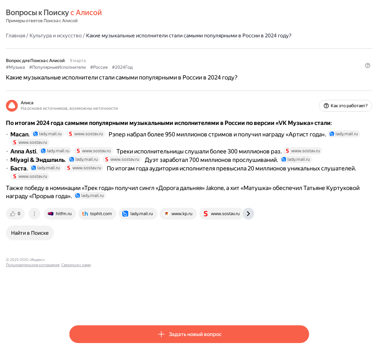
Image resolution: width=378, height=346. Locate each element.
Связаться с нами (182, 305)
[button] (304, 86)
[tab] (79, 259)
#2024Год (185, 74)
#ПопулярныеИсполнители (120, 74)
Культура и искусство (119, 35)
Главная (78, 35)
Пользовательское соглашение (138, 305)
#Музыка (78, 74)
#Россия (162, 74)
